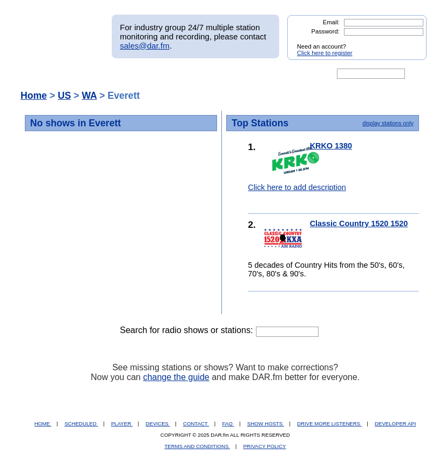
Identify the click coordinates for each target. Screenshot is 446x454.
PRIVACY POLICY (264, 446)
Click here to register (325, 53)
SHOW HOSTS (265, 423)
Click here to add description (297, 187)
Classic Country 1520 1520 (359, 223)
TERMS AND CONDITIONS (198, 446)
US (64, 95)
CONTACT (196, 423)
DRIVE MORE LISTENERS (329, 423)
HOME (43, 423)
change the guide (176, 377)
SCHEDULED (81, 423)
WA (89, 95)
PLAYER (122, 423)
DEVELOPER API (395, 423)
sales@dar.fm (145, 45)
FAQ (228, 423)
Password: (326, 31)
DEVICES (158, 423)
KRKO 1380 (331, 145)
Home (34, 95)
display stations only (387, 123)
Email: (331, 22)
